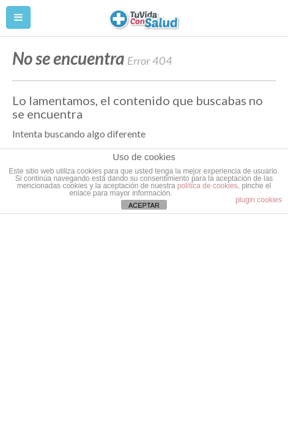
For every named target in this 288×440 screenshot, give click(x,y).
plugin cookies (258, 200)
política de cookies (207, 186)
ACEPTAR (144, 205)
